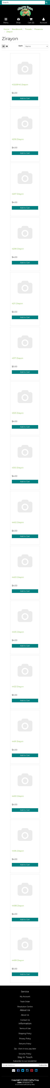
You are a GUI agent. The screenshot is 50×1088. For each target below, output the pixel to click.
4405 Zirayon (18, 632)
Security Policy (25, 1054)
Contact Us (25, 1020)
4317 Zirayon (17, 358)
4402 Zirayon (18, 522)
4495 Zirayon (18, 851)
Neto (33, 1084)
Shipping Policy (25, 1033)
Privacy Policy (25, 1039)
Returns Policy (25, 1044)
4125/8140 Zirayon (20, 84)
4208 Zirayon (18, 249)
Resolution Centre (25, 1007)
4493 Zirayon (18, 796)
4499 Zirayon (18, 960)
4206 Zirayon (18, 139)
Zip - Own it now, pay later (25, 1049)
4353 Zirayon (17, 468)
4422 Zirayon (18, 686)
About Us (25, 1015)
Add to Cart (25, 98)
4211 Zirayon (17, 303)
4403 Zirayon (18, 577)
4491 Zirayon (17, 741)
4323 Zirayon (17, 413)
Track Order (25, 1002)
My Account (25, 996)
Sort (20, 46)
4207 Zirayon (18, 194)
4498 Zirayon (18, 905)
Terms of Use (25, 1028)
